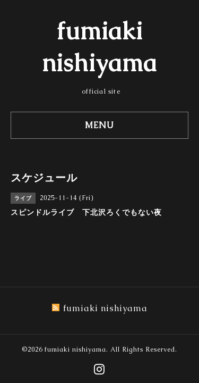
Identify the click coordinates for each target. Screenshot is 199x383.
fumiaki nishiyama (75, 349)
